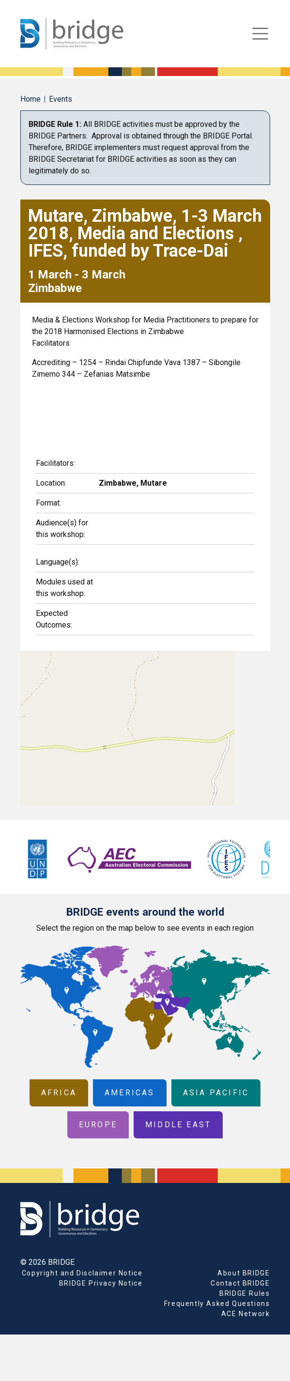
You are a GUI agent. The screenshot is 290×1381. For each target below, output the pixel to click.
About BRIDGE (243, 1273)
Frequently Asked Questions (217, 1303)
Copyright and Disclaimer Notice (82, 1273)
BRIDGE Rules (244, 1293)
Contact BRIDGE (240, 1283)
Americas (130, 1092)
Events (60, 99)
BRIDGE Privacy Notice (101, 1283)
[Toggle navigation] (260, 34)
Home (30, 99)
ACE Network (245, 1314)
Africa (58, 1092)
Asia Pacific (216, 1092)
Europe (98, 1124)
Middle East (178, 1124)
